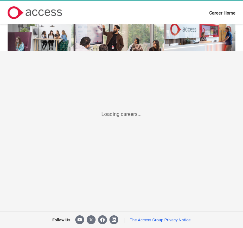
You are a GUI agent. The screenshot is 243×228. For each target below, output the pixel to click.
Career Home (222, 13)
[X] (91, 219)
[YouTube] (79, 219)
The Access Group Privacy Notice (160, 220)
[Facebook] (102, 219)
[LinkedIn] (113, 219)
